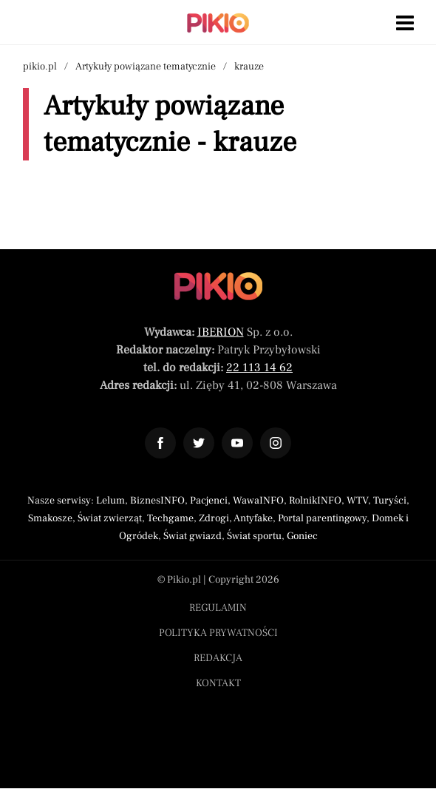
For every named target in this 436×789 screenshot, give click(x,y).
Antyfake (253, 518)
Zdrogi (214, 518)
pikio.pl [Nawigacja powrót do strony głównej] (40, 66)
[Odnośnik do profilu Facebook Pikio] (160, 442)
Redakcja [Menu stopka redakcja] (218, 658)
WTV (357, 500)
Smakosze (50, 518)
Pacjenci (209, 500)
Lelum (110, 500)
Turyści (389, 500)
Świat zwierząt (110, 518)
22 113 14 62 (259, 367)
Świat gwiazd (192, 536)
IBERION (220, 332)
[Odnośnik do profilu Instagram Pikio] (275, 442)
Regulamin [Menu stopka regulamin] (218, 607)
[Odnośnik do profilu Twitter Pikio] (198, 442)
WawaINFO (258, 500)
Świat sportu (254, 536)
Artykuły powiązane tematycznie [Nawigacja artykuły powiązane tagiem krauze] (145, 66)
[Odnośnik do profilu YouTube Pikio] (237, 442)
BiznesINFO (157, 500)
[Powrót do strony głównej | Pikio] (218, 22)
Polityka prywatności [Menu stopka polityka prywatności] (218, 633)
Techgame (170, 518)
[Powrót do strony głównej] (218, 286)
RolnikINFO (315, 500)
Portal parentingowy (322, 518)
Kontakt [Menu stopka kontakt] (218, 683)
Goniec (302, 536)
